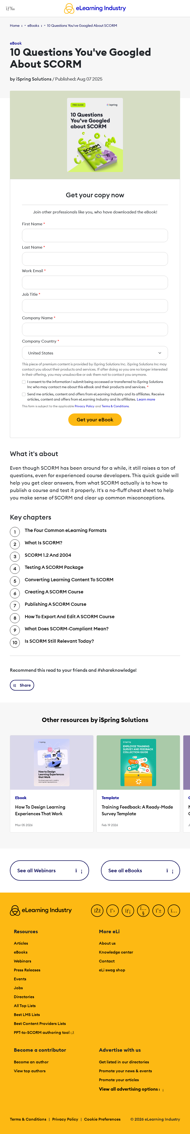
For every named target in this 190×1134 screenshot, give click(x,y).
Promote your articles (119, 1079)
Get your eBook (95, 419)
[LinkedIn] (128, 910)
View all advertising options (131, 1089)
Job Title (31, 294)
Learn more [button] (146, 399)
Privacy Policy (85, 406)
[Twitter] (112, 910)
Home (15, 25)
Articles (21, 943)
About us (107, 943)
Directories (24, 996)
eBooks (33, 25)
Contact (107, 961)
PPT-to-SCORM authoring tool (44, 1032)
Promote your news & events (125, 1070)
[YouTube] (143, 910)
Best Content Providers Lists (40, 1023)
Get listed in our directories (124, 1061)
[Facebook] (97, 910)
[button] (22, 685)
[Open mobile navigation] (9, 8)
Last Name (33, 247)
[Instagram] (174, 910)
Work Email (34, 270)
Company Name (38, 317)
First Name (33, 223)
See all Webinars (49, 870)
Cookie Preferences (102, 1119)
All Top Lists (25, 1005)
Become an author (31, 1061)
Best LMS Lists (27, 1014)
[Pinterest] (158, 910)
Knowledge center (116, 952)
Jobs (18, 987)
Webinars (22, 961)
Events (20, 978)
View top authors (30, 1070)
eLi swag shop (112, 969)
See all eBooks (140, 870)
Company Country (40, 341)
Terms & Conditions (115, 406)
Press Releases (27, 969)
